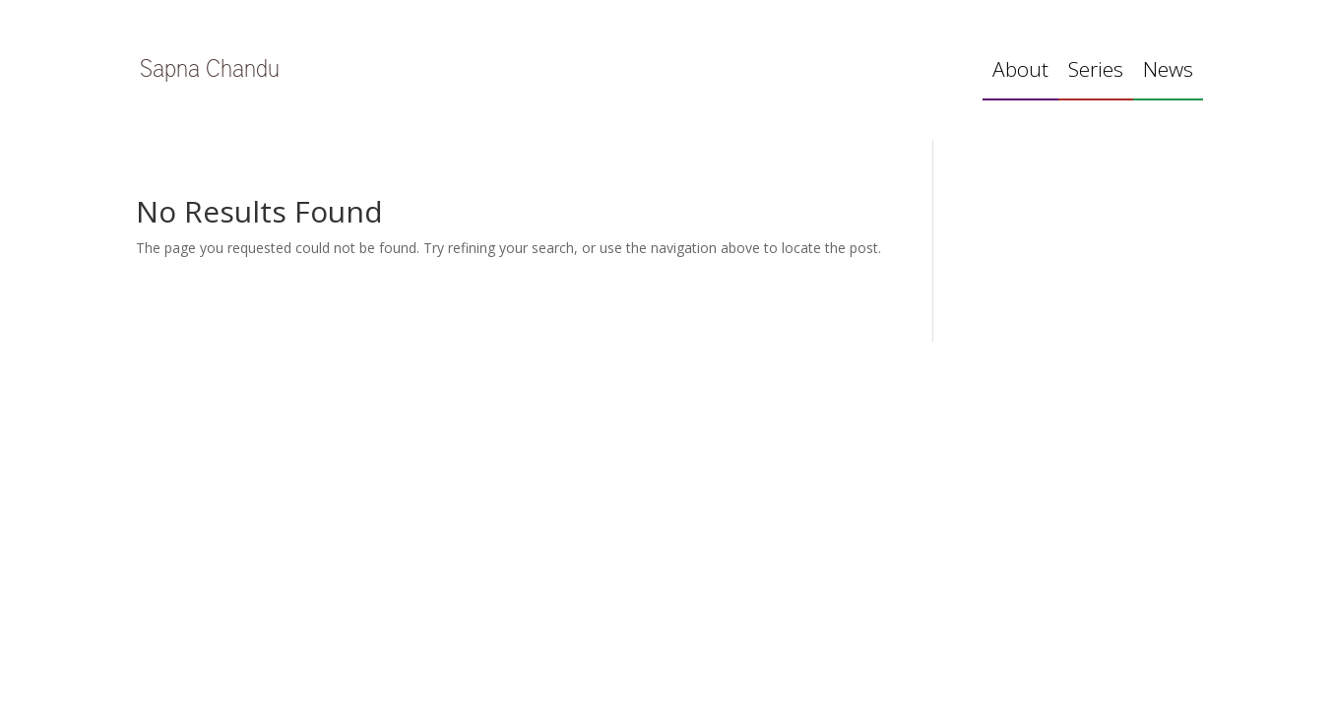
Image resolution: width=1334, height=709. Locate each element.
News (1168, 72)
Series (1095, 72)
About (1020, 72)
